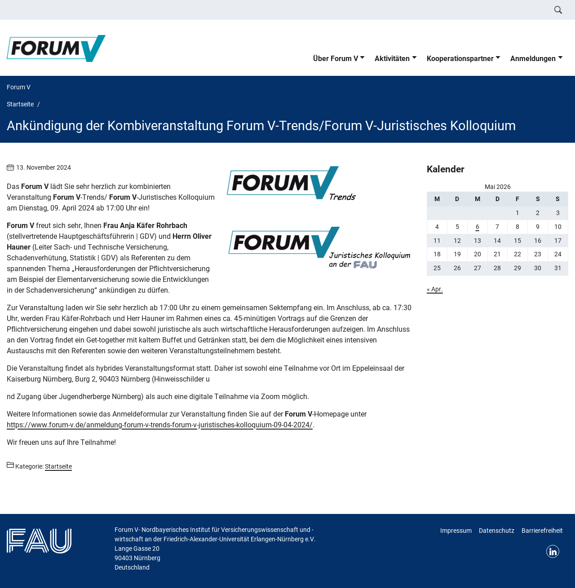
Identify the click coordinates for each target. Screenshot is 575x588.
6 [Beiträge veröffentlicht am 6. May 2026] (477, 226)
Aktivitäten (392, 58)
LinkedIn (552, 551)
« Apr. (435, 289)
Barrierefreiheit (542, 530)
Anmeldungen (533, 58)
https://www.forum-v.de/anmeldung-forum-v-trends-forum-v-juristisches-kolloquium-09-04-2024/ (160, 425)
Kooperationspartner (460, 58)
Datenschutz (496, 530)
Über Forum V (335, 58)
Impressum (456, 530)
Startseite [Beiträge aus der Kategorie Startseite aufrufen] (58, 466)
